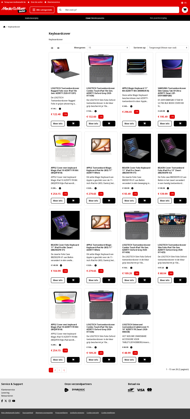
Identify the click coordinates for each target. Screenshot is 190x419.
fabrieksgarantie (95, 18)
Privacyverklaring (61, 413)
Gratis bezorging (31, 18)
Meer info (58, 123)
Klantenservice (8, 389)
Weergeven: (79, 47)
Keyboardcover (14, 27)
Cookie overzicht (93, 413)
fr (183, 2)
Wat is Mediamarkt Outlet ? (10, 413)
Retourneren (7, 395)
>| (64, 370)
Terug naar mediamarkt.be (13, 2)
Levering (5, 392)
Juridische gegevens (77, 413)
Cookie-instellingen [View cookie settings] (108, 413)
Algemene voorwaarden (44, 413)
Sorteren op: (140, 47)
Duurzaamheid (28, 413)
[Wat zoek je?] (60, 10)
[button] (42, 10)
